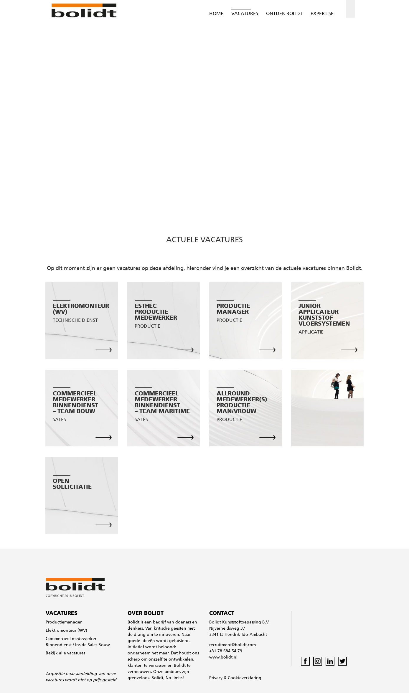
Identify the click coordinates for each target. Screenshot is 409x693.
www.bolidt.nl (223, 657)
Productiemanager (64, 622)
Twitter (342, 661)
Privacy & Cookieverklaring (235, 678)
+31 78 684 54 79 (225, 651)
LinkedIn (330, 661)
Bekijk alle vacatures (65, 653)
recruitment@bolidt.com (232, 645)
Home (216, 14)
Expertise (322, 14)
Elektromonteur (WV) (66, 630)
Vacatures (244, 14)
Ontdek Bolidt (284, 14)
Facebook (305, 661)
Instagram (317, 661)
